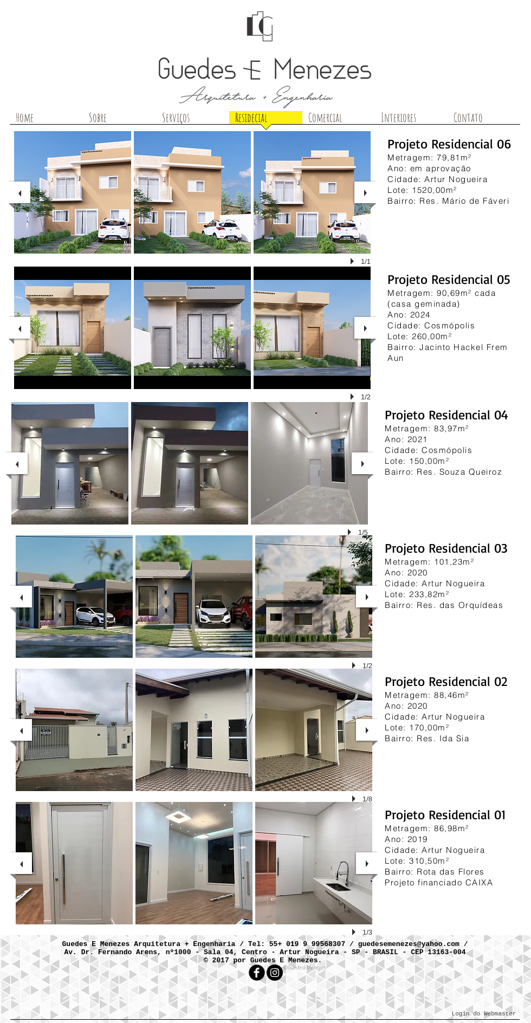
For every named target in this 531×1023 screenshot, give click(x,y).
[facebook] (257, 972)
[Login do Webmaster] (484, 1013)
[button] (72, 192)
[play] (354, 261)
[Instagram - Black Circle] (275, 972)
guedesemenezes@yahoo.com (408, 944)
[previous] (19, 192)
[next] (365, 192)
